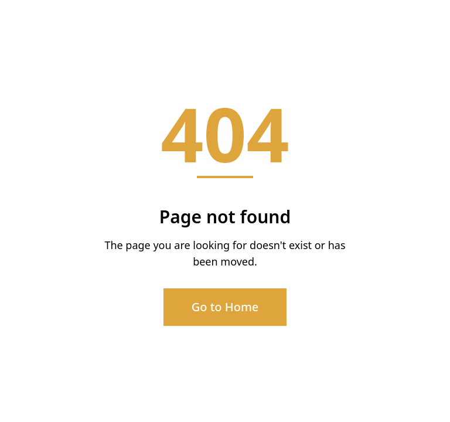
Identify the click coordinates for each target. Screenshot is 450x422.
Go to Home (225, 307)
